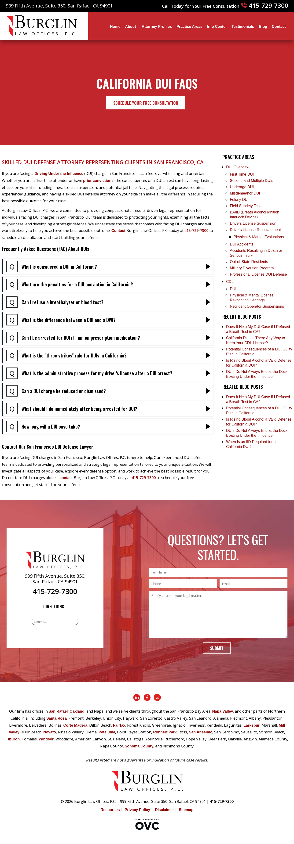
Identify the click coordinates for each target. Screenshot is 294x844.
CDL (230, 282)
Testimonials (243, 27)
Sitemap (186, 810)
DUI (233, 289)
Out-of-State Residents (249, 262)
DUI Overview (237, 167)
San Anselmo (201, 732)
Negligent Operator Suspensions (257, 306)
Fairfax (119, 725)
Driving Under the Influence (58, 174)
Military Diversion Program (252, 268)
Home (115, 27)
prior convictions (98, 181)
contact (66, 478)
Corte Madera (75, 725)
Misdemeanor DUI (245, 193)
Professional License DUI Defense (258, 274)
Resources (110, 810)
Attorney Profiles (157, 27)
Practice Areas (189, 27)
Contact (279, 27)
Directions (53, 606)
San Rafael (58, 711)
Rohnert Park (164, 732)
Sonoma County (139, 746)
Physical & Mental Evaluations (259, 237)
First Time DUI (242, 174)
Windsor (46, 739)
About (131, 27)
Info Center (217, 27)
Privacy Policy (137, 810)
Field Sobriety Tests (246, 206)
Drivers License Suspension (253, 223)
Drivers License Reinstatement (255, 230)
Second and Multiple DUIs (251, 181)
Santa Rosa (56, 718)
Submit (216, 648)
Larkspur (251, 725)
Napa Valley (222, 711)
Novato (49, 732)
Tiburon (13, 739)
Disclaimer (164, 810)
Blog (263, 27)
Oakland (77, 711)
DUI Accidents (241, 244)
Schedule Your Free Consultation (145, 103)
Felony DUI (239, 200)
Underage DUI (242, 187)
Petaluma (107, 732)
